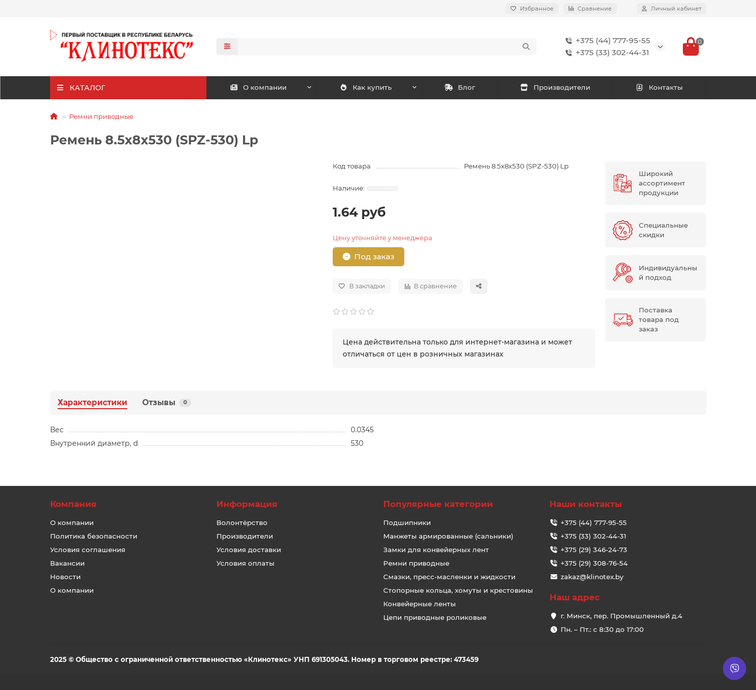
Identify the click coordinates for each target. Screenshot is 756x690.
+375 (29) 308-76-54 (594, 563)
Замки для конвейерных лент (436, 550)
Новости (65, 577)
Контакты (659, 87)
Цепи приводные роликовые (434, 617)
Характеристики (92, 402)
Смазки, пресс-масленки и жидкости (449, 577)
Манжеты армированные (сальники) (448, 536)
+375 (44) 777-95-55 (606, 40)
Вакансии (67, 563)
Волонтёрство (242, 523)
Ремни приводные (101, 116)
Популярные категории (438, 504)
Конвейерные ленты (419, 604)
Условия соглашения (87, 550)
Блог (459, 87)
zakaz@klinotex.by (592, 577)
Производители (555, 87)
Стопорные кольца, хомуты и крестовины (458, 590)
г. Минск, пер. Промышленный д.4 (621, 616)
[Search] (387, 46)
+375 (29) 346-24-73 (594, 550)
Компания (73, 504)
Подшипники (407, 523)
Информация (247, 504)
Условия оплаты (245, 563)
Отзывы (166, 402)
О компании (258, 87)
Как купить (366, 87)
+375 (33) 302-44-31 (605, 52)
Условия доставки (248, 550)
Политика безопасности (93, 536)
